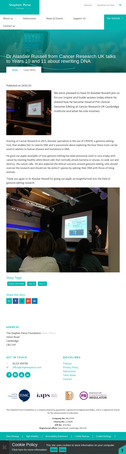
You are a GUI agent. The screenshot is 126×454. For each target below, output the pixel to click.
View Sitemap (12, 436)
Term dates (69, 375)
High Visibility (32, 436)
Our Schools (115, 18)
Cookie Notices (82, 436)
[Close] (4, 447)
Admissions (69, 371)
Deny (63, 449)
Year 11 (42, 283)
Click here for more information (29, 449)
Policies (67, 363)
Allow (54, 449)
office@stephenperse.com (24, 367)
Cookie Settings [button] (103, 436)
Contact (67, 379)
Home (15, 69)
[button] (122, 449)
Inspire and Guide (16, 283)
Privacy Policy (70, 367)
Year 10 (31, 283)
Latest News (29, 69)
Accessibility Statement (57, 436)
